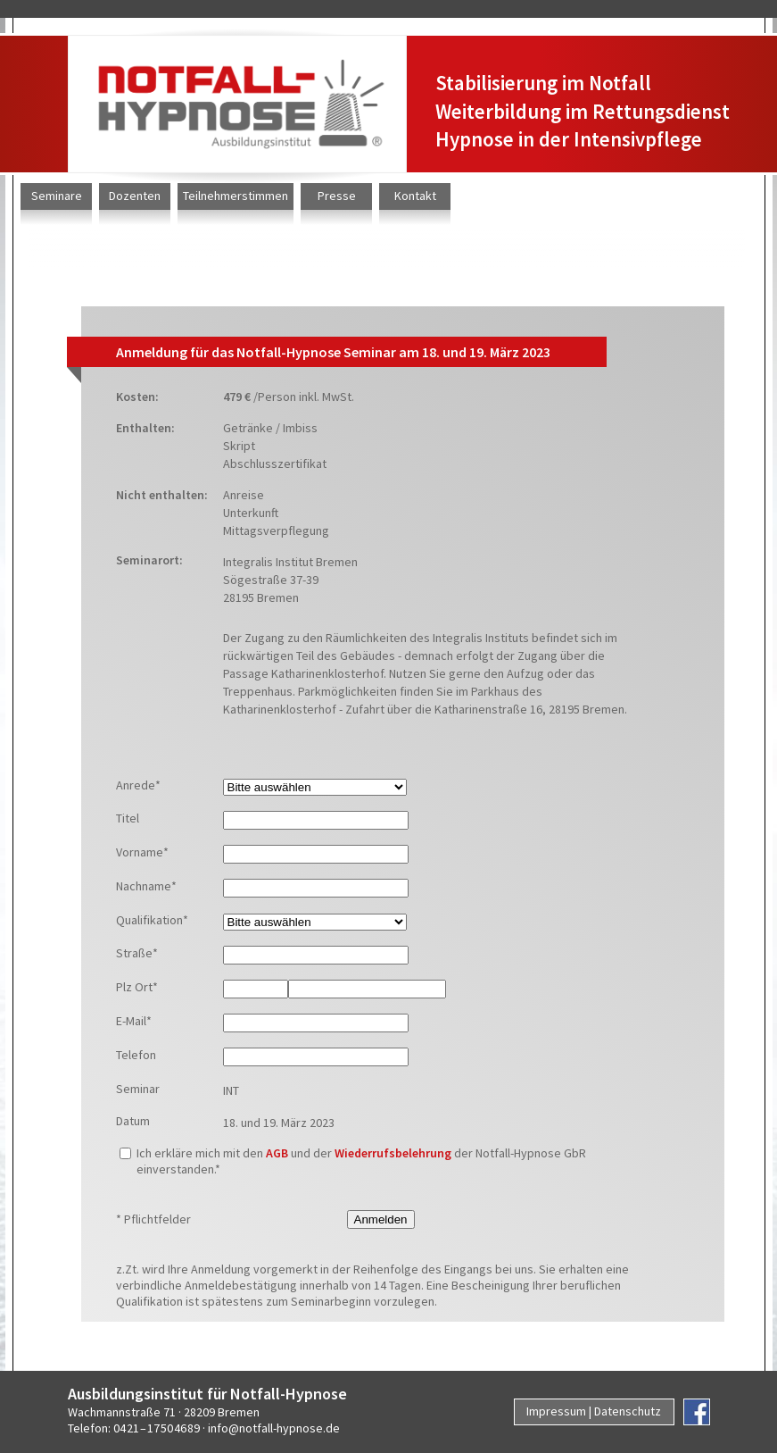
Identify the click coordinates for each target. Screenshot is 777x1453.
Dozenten (135, 196)
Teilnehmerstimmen (235, 196)
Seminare (56, 196)
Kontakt (415, 196)
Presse (337, 196)
